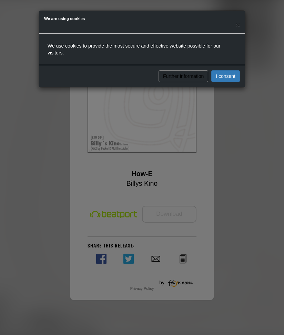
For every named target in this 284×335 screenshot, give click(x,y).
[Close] (238, 24)
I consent (225, 76)
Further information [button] (183, 76)
